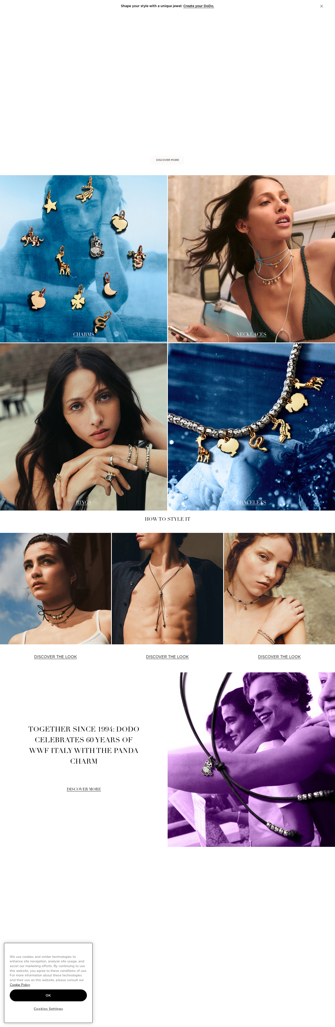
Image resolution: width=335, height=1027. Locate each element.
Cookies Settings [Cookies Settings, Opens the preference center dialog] (48, 1009)
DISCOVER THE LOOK (55, 657)
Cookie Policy (20, 985)
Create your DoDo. (198, 6)
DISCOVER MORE (167, 160)
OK (48, 995)
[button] (321, 6)
